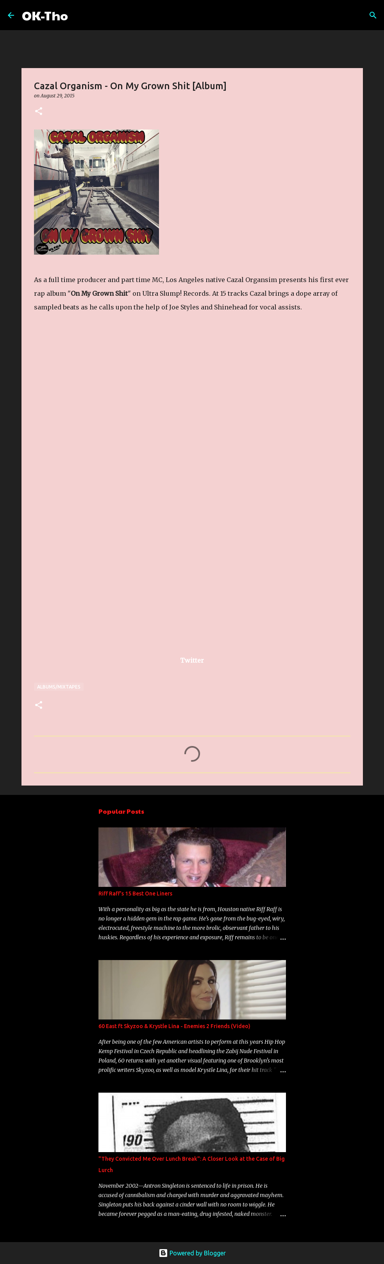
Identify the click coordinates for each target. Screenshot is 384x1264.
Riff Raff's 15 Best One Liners (135, 893)
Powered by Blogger (192, 1253)
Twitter (192, 660)
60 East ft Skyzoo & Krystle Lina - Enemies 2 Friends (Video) (174, 1026)
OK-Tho (45, 15)
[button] (38, 111)
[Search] (79, 15)
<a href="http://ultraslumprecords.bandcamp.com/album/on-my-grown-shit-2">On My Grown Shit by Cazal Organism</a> (102, 481)
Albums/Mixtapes (58, 686)
